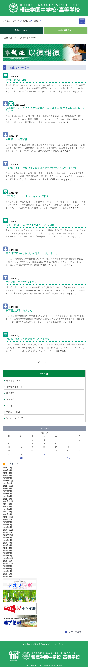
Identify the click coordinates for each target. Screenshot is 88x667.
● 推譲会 (26, 644)
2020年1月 (7, 527)
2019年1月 (7, 556)
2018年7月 (7, 569)
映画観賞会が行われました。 (21, 281)
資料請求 (16, 21)
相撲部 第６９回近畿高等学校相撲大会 (27, 339)
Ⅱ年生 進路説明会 (16, 79)
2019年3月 (7, 551)
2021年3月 (7, 512)
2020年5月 (7, 525)
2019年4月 (7, 548)
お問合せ (26, 21)
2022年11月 (8, 483)
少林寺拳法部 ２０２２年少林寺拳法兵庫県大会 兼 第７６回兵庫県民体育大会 (45, 109)
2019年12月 (8, 530)
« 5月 (20, 458)
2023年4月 (7, 473)
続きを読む (78, 91)
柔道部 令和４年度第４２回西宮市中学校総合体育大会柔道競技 (41, 167)
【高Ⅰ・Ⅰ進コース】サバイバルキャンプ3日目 (30, 224)
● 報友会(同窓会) (38, 644)
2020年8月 (7, 522)
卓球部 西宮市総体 (16, 139)
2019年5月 (7, 545)
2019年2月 (7, 553)
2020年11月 (8, 519)
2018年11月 (8, 561)
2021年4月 (7, 509)
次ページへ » (44, 362)
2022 (33, 38)
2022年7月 (7, 488)
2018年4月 (7, 576)
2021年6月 (7, 507)
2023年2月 (7, 478)
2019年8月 (7, 540)
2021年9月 (7, 504)
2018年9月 (7, 566)
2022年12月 (8, 481)
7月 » (67, 458)
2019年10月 (8, 535)
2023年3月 (7, 475)
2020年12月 (8, 517)
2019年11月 (8, 532)
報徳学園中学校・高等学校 (16, 38)
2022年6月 (7, 491)
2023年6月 (7, 468)
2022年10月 (8, 486)
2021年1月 (7, 514)
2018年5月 (7, 574)
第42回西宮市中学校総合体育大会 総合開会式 (31, 253)
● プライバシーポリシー (55, 644)
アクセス (6, 21)
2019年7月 (7, 543)
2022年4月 (7, 496)
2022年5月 (7, 494)
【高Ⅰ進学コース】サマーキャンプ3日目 (27, 196)
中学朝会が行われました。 (20, 310)
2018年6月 (7, 571)
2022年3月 (7, 499)
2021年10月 (8, 501)
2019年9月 (7, 538)
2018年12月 (8, 558)
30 (44, 454)
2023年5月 (7, 470)
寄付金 (36, 21)
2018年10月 (8, 563)
